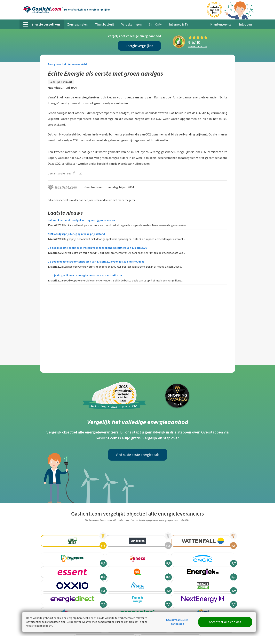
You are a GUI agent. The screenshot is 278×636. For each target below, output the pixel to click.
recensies (197, 46)
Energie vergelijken (139, 45)
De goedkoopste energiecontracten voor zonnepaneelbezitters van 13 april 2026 (97, 248)
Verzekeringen (131, 24)
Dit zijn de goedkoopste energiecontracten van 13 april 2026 (85, 275)
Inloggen (245, 24)
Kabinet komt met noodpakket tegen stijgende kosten (81, 220)
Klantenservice (221, 24)
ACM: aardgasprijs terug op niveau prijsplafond (76, 234)
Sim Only (155, 24)
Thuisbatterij (104, 24)
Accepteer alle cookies (225, 622)
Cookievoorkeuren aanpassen (177, 622)
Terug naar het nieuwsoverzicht (67, 64)
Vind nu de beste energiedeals (137, 454)
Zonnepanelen (77, 24)
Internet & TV (178, 24)
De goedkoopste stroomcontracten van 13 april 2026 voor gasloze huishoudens (96, 262)
